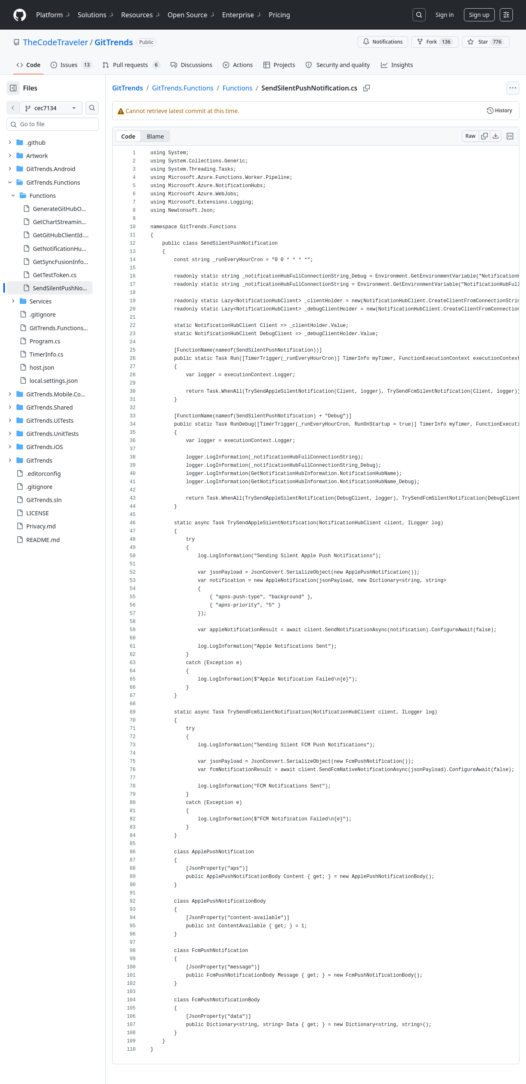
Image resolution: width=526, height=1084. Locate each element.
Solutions (96, 14)
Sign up (479, 15)
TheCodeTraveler (55, 42)
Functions (264, 88)
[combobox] (69, 124)
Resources (141, 14)
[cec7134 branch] (64, 107)
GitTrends (114, 42)
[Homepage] (19, 15)
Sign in (445, 15)
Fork (435, 42)
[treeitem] (63, 287)
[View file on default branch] (13, 107)
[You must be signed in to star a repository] (486, 42)
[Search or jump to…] (419, 15)
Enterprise (242, 14)
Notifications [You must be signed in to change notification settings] (383, 41)
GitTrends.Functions (209, 88)
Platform (53, 14)
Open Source (192, 14)
